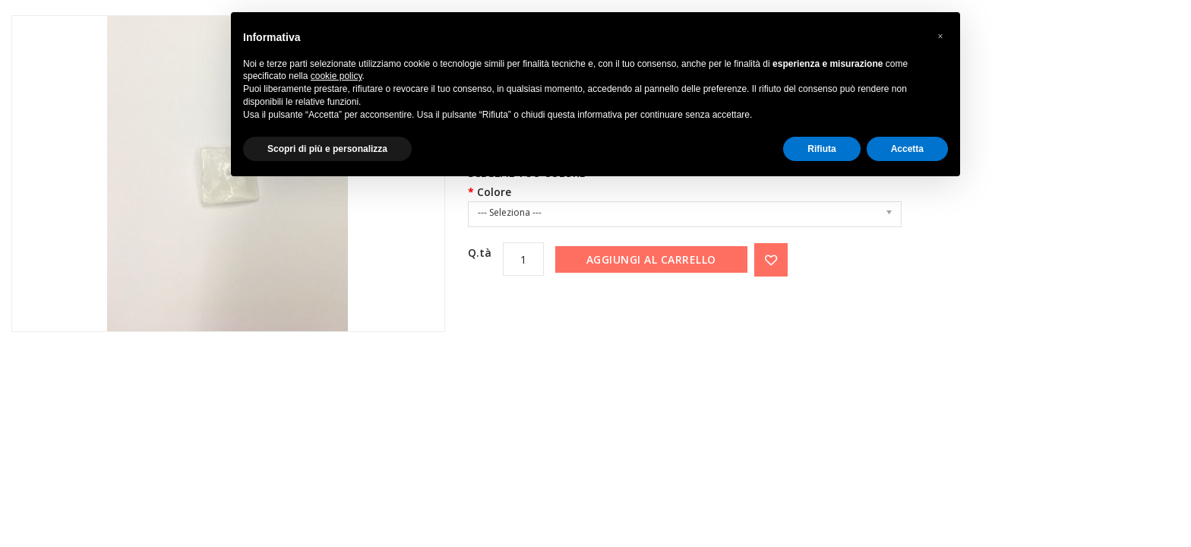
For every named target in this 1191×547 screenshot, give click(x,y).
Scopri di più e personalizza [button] (327, 149)
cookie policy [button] (336, 76)
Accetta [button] (907, 149)
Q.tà (479, 252)
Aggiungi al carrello (651, 259)
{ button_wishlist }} (771, 260)
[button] (940, 36)
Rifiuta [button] (821, 149)
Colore (494, 192)
